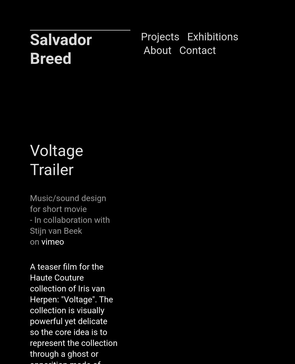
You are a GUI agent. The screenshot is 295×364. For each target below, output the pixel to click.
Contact (197, 50)
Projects (160, 37)
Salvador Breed (61, 49)
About (158, 50)
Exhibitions (212, 37)
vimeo (52, 242)
